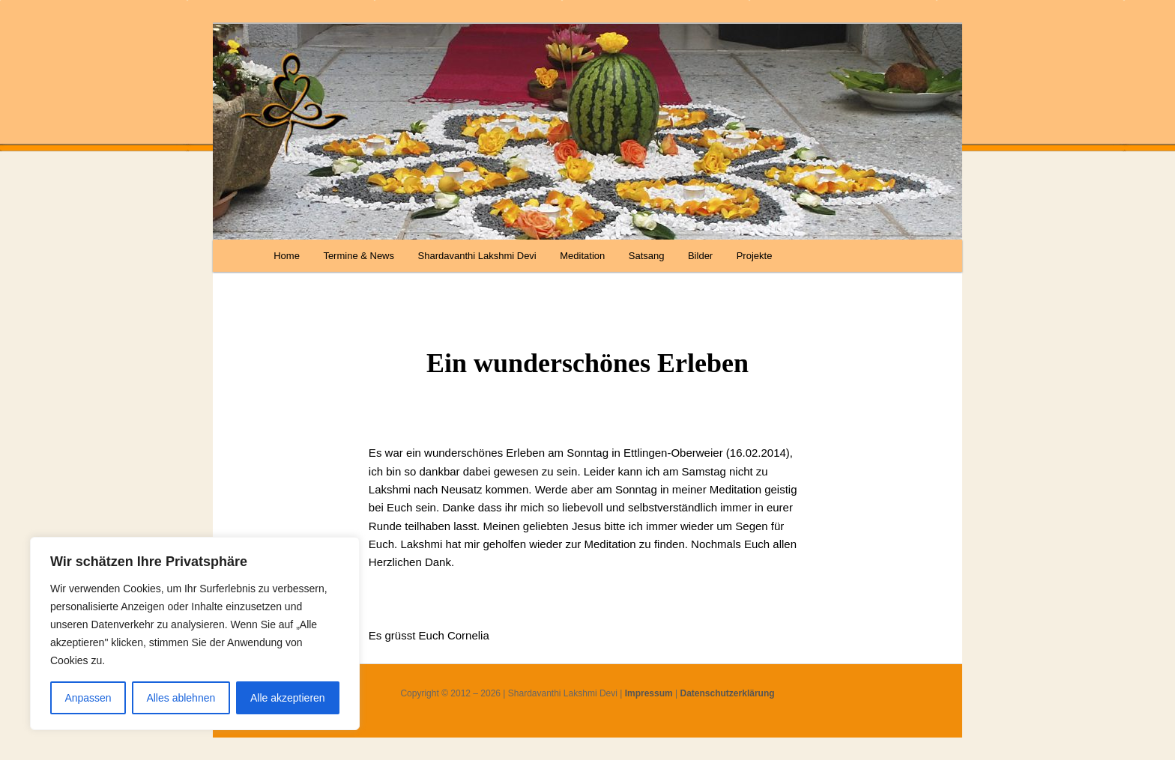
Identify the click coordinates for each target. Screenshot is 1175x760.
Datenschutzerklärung (727, 693)
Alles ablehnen (180, 698)
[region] (195, 633)
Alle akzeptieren (287, 698)
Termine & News (358, 255)
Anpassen (87, 698)
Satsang (647, 255)
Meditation (582, 255)
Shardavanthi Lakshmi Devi (477, 255)
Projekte (755, 255)
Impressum (649, 693)
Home (287, 255)
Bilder (700, 255)
